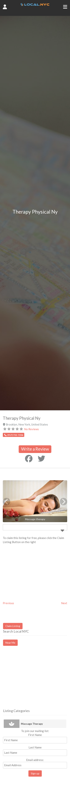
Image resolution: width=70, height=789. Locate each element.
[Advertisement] (34, 680)
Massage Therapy (32, 723)
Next (64, 603)
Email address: (35, 763)
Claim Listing (12, 626)
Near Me (10, 642)
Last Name (35, 747)
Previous (8, 603)
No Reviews (31, 429)
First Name (35, 734)
